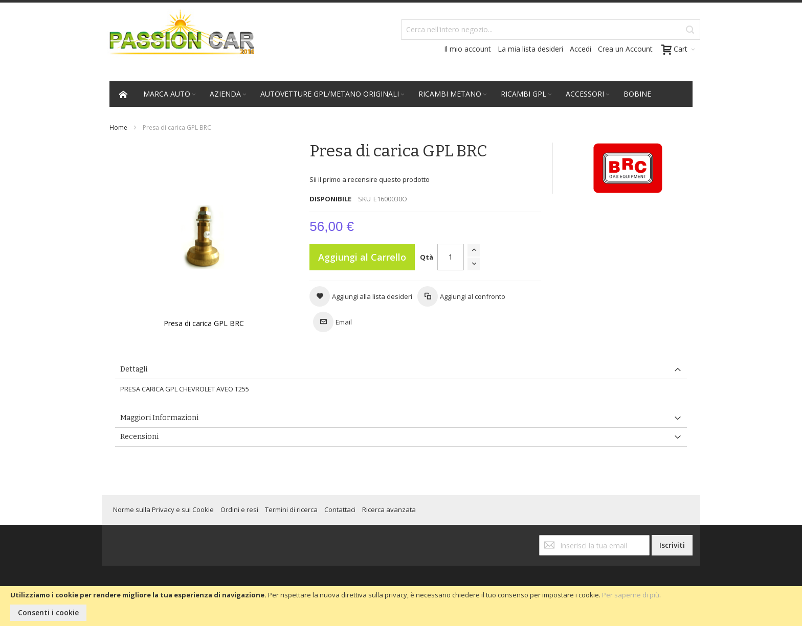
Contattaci (339, 509)
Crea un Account (625, 49)
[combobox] (550, 29)
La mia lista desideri (530, 49)
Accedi (580, 49)
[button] (360, 296)
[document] (401, 606)
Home (118, 127)
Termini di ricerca (291, 509)
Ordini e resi (239, 509)
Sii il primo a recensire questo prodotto (369, 179)
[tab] (400, 369)
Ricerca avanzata (389, 509)
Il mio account (467, 49)
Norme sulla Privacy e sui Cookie (163, 509)
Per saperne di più (630, 594)
